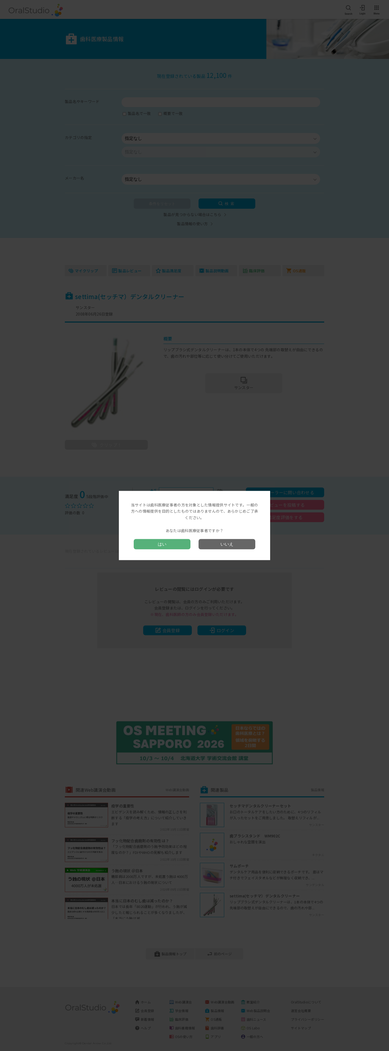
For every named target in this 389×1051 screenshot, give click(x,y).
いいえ (226, 544)
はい (162, 544)
